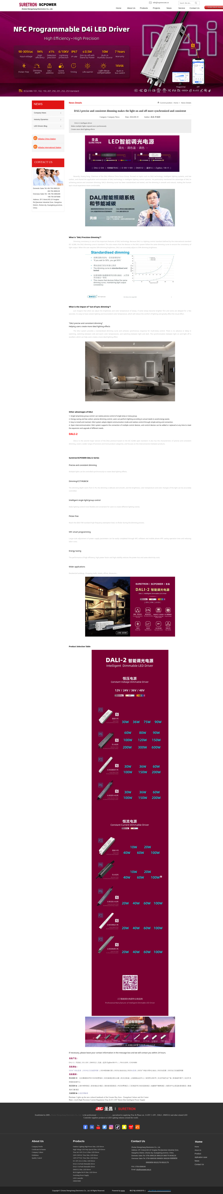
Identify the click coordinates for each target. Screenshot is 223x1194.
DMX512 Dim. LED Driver (82, 1170)
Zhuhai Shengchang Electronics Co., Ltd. (66, 1115)
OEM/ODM (77, 1181)
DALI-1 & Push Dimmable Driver (84, 1167)
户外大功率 (124, 1063)
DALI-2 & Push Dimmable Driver (84, 1164)
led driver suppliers (104, 1115)
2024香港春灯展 (107, 1070)
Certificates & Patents (39, 1149)
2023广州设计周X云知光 (147, 1070)
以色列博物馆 (83, 1093)
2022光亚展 (162, 1070)
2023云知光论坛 (120, 1070)
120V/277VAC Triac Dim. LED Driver (85, 1158)
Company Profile (37, 1147)
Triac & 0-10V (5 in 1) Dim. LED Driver (86, 1152)
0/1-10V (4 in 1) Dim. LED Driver (84, 1161)
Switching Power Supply (81, 1175)
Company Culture (37, 1152)
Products (79, 1141)
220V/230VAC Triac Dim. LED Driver (85, 1155)
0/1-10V (86, 1063)
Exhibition (35, 1155)
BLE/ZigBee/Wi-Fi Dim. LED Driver (85, 1172)
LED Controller (78, 1178)
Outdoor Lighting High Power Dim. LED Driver (88, 1147)
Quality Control (37, 1158)
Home (176, 103)
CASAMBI (133, 1063)
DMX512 (93, 1063)
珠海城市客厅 (178, 1078)
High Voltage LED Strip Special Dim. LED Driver (89, 1149)
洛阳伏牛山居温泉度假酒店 (176, 1086)
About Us (38, 1141)
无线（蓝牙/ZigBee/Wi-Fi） (109, 1063)
